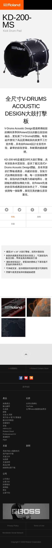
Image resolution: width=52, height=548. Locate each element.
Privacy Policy (13, 526)
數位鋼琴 (6, 406)
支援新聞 (6, 462)
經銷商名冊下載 (9, 468)
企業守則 (6, 493)
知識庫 (5, 459)
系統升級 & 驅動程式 (11, 451)
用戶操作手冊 (8, 454)
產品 (5, 398)
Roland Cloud (8, 431)
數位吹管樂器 (8, 420)
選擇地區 (26, 387)
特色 (13, 217)
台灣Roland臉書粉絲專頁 (36, 409)
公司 (5, 473)
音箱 (4, 426)
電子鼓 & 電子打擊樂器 (12, 417)
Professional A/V (9, 434)
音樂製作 (6, 423)
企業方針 (6, 482)
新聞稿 (5, 487)
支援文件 (6, 456)
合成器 (5, 409)
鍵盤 (4, 412)
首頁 (6, 210)
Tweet (19, 210)
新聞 (28, 445)
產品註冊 (6, 465)
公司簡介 (6, 479)
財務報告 (6, 484)
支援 (13, 224)
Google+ (45, 210)
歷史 (4, 490)
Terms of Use (39, 526)
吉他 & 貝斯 (7, 415)
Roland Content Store (39, 368)
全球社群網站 (31, 403)
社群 (28, 398)
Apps (5, 440)
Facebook (32, 210)
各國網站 (13, 368)
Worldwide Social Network (12, 533)
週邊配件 (6, 437)
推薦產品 (6, 403)
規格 (39, 217)
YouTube (29, 406)
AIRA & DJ (7, 428)
